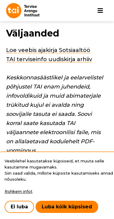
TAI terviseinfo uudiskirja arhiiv (49, 59)
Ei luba (19, 207)
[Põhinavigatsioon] (100, 10)
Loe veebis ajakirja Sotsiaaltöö (48, 50)
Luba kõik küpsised (67, 207)
